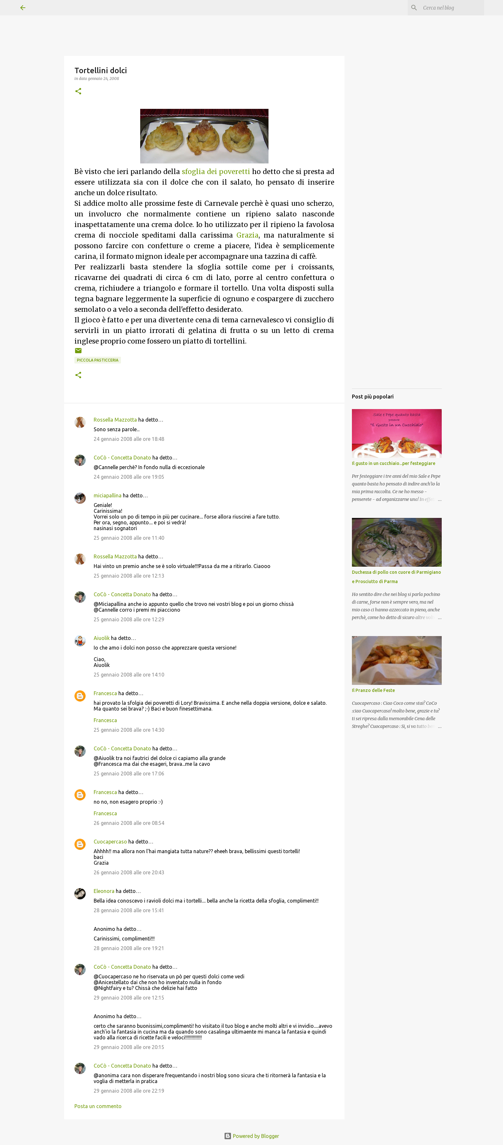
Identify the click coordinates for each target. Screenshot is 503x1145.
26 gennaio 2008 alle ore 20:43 (129, 872)
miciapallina (108, 495)
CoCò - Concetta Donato (122, 457)
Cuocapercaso (110, 841)
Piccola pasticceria (97, 360)
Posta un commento (98, 1106)
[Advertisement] (397, 287)
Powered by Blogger (251, 1136)
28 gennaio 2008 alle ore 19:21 (129, 948)
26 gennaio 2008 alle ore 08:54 (129, 823)
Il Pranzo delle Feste (373, 690)
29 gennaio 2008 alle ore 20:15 (129, 1047)
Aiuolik (102, 638)
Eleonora (104, 891)
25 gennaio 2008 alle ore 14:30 (129, 730)
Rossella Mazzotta (115, 420)
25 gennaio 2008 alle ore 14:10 (129, 674)
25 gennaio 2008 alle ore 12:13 (129, 576)
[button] (78, 91)
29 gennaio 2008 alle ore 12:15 (129, 998)
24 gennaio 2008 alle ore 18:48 (129, 439)
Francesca (105, 693)
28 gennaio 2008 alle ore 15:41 (129, 910)
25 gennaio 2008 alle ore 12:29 (129, 619)
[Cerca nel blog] (450, 7)
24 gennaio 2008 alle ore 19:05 (129, 477)
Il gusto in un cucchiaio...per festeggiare (393, 463)
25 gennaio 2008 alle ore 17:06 (129, 773)
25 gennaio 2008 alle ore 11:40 (129, 538)
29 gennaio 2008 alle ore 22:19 (129, 1091)
